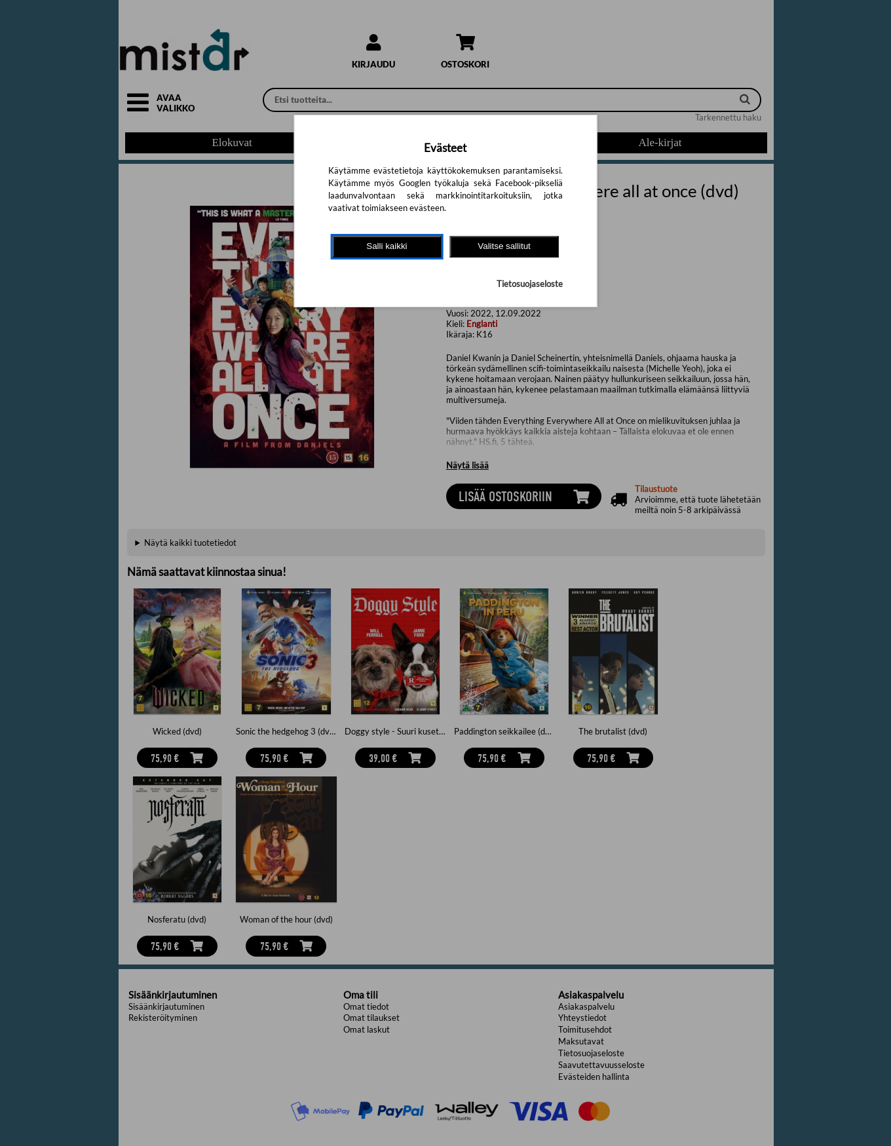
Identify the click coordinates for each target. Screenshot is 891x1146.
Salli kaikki (386, 246)
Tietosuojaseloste (530, 283)
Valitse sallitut (504, 246)
